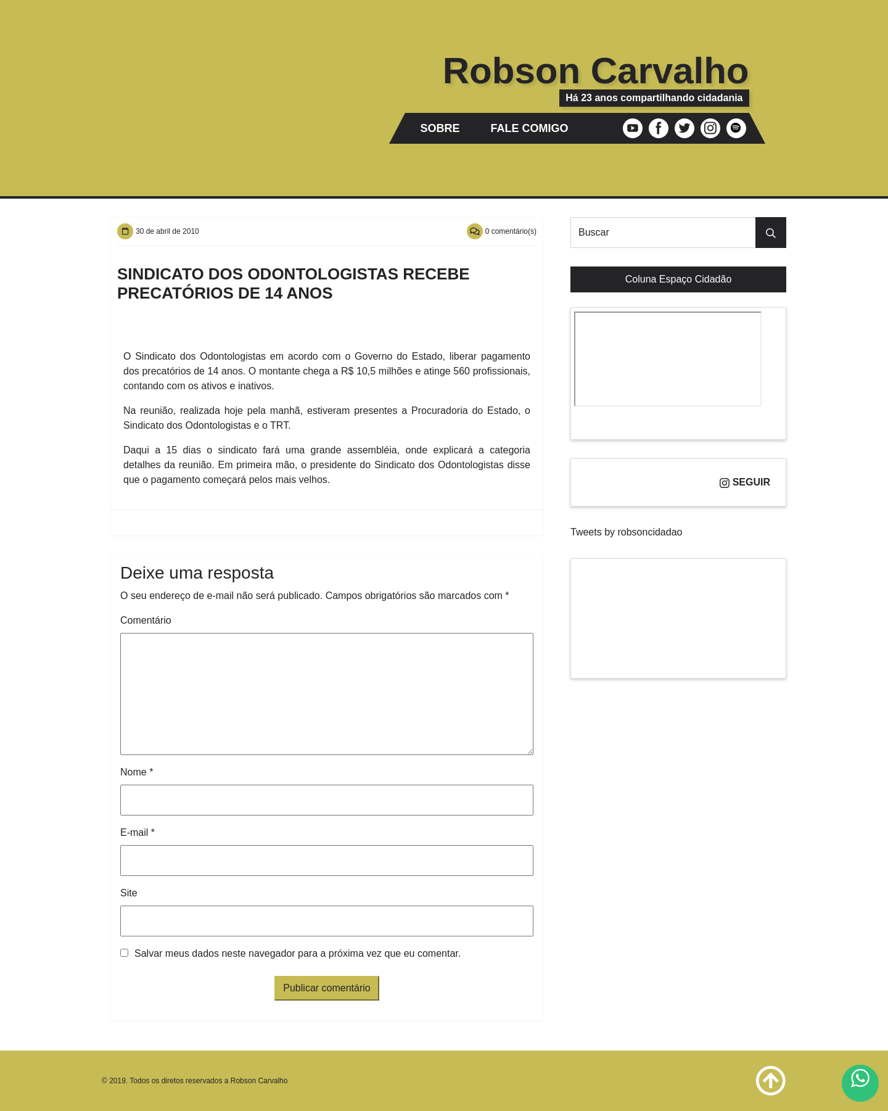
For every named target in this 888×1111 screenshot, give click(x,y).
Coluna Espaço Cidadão (678, 279)
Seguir (745, 482)
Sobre (440, 128)
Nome (136, 772)
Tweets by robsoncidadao (626, 532)
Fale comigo (530, 128)
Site (129, 893)
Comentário (145, 620)
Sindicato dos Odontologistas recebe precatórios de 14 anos (293, 283)
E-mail (137, 832)
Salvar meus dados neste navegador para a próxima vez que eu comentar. (297, 953)
